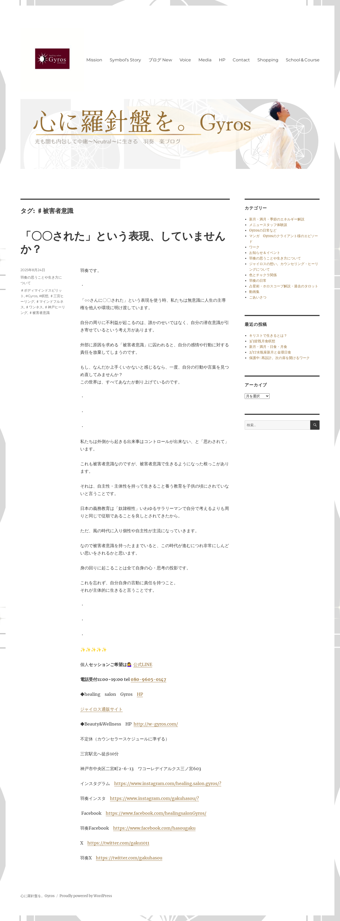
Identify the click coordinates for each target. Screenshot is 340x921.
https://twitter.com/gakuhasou (129, 857)
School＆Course (303, 59)
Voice (185, 59)
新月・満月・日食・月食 (268, 346)
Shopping (267, 59)
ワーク (254, 247)
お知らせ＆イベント (264, 252)
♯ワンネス (34, 307)
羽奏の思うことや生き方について (275, 258)
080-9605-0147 (148, 679)
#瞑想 (43, 296)
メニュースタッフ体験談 (268, 225)
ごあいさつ (257, 297)
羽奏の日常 (257, 280)
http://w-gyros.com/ (156, 724)
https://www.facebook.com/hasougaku (154, 828)
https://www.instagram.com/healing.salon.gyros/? (167, 783)
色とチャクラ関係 (263, 275)
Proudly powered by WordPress (86, 896)
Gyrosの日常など (263, 230)
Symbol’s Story (125, 59)
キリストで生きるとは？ (268, 335)
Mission (94, 59)
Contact (241, 59)
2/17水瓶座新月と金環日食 (270, 352)
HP (222, 59)
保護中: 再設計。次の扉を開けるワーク (279, 358)
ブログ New (160, 59)
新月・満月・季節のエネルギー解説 (276, 219)
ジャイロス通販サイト (101, 709)
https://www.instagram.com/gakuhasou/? (154, 798)
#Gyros (31, 296)
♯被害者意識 (39, 312)
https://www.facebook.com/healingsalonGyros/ (156, 813)
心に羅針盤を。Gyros (37, 896)
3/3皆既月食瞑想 (262, 341)
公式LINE (142, 664)
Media (204, 59)
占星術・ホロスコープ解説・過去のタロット (283, 286)
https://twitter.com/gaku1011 (118, 843)
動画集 (254, 291)
